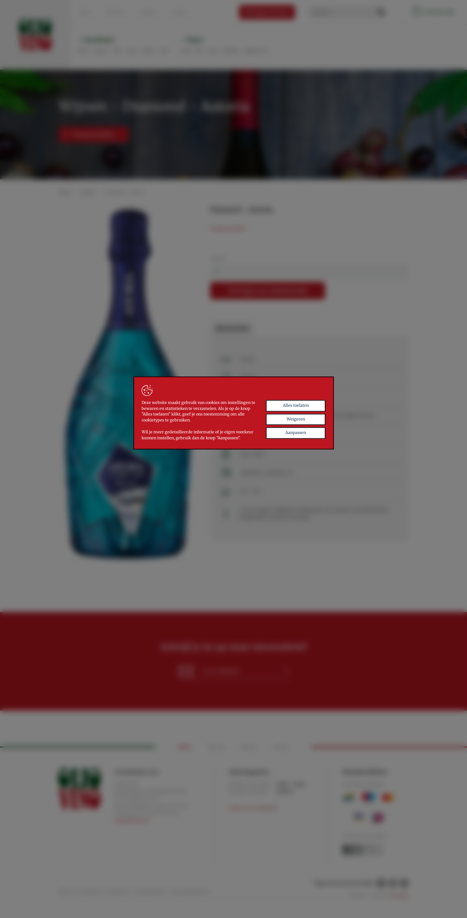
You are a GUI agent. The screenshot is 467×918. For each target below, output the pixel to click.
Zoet (163, 51)
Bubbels (231, 51)
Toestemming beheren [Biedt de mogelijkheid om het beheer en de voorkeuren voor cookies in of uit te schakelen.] (190, 891)
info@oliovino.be (132, 820)
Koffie (148, 51)
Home (84, 12)
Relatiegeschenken (267, 12)
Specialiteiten (99, 40)
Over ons (115, 12)
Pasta (83, 51)
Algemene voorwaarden (79, 891)
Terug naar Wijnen (89, 134)
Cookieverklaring (148, 891)
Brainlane (400, 895)
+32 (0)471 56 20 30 (169, 806)
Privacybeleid (117, 891)
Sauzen (100, 51)
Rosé (213, 51)
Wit (199, 51)
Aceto (131, 51)
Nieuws (148, 12)
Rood (186, 51)
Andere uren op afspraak (253, 808)
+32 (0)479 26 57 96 (159, 813)
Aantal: (218, 258)
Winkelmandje (433, 12)
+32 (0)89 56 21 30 (140, 798)
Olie (117, 51)
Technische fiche (228, 229)
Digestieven (255, 51)
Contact (179, 12)
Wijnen (195, 40)
